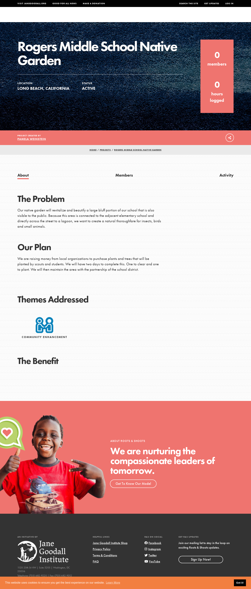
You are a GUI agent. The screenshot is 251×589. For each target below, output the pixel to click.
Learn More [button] (113, 582)
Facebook (152, 550)
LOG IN (229, 3)
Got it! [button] (240, 582)
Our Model (156, 17)
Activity (226, 182)
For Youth (99, 17)
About (79, 17)
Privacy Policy (102, 556)
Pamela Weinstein (31, 146)
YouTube (152, 569)
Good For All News (64, 3)
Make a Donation (94, 3)
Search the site (188, 3)
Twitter (150, 562)
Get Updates (211, 3)
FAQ (96, 569)
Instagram (152, 556)
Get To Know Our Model (133, 490)
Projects (179, 17)
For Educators (128, 17)
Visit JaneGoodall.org (31, 3)
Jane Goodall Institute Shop (110, 550)
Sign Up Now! (201, 566)
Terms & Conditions (105, 562)
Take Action (222, 16)
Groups (199, 17)
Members (124, 182)
